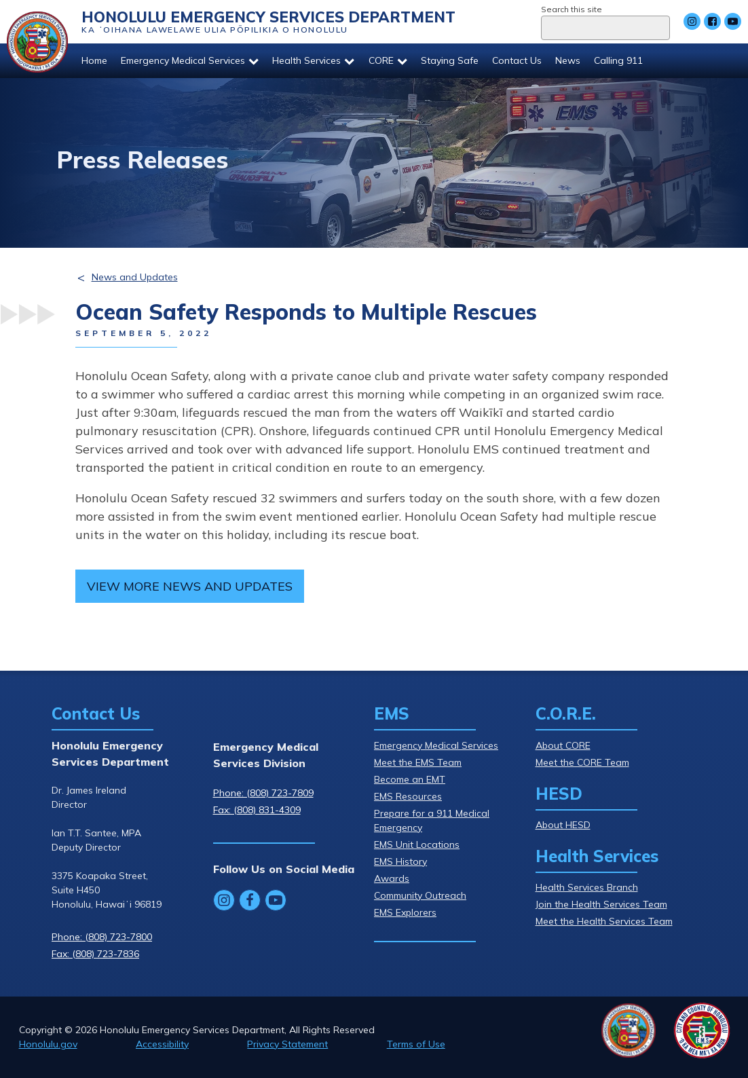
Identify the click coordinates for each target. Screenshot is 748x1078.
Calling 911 (618, 60)
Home (94, 60)
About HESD (563, 825)
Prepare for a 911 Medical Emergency (431, 820)
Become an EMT (409, 779)
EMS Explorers (405, 912)
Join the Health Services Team (601, 904)
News (567, 60)
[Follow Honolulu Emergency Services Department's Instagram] (692, 21)
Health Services (313, 60)
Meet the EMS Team (418, 762)
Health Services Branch (587, 887)
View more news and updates (190, 586)
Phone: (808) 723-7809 (263, 793)
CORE (388, 60)
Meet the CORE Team (582, 762)
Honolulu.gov (48, 1044)
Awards (391, 878)
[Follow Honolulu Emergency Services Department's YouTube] (732, 21)
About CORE (563, 745)
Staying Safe (450, 60)
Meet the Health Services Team (604, 921)
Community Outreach (420, 895)
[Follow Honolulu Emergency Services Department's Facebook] (712, 21)
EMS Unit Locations (417, 844)
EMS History (400, 861)
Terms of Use (416, 1044)
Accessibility (162, 1044)
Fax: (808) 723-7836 (95, 954)
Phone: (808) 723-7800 (102, 937)
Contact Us (517, 60)
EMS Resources (408, 796)
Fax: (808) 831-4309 (257, 810)
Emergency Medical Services (190, 60)
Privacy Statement (287, 1044)
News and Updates (135, 277)
